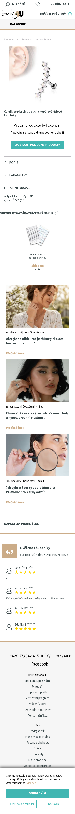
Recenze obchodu (37, 742)
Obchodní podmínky (38, 709)
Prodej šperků (37, 731)
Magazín (37, 686)
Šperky (26, 39)
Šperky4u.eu (12, 39)
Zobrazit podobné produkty (37, 144)
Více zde (31, 782)
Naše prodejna (37, 760)
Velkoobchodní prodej (37, 765)
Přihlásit (60, 4)
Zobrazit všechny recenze (52, 554)
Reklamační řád (37, 715)
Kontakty (37, 754)
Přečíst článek (15, 353)
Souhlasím (37, 793)
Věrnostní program (37, 698)
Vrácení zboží (37, 703)
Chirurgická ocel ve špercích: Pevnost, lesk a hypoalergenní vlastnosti (37, 416)
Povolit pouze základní (21, 803)
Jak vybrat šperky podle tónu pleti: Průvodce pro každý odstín (31, 490)
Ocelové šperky (43, 39)
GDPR (37, 748)
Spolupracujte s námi (38, 680)
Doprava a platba (37, 692)
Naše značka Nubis (37, 736)
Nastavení (53, 803)
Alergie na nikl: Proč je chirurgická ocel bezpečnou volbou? (35, 341)
